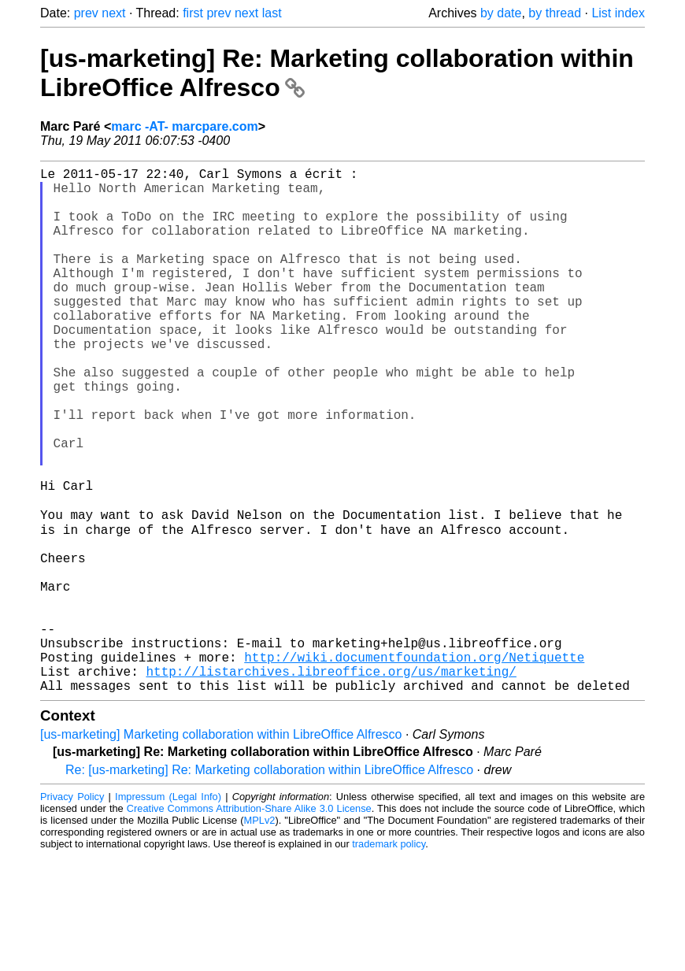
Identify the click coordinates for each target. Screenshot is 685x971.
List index (618, 13)
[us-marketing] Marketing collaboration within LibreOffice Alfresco (221, 849)
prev (86, 13)
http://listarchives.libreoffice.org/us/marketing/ (331, 782)
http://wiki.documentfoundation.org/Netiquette (414, 765)
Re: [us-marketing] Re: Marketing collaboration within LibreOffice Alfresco (269, 884)
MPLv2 (260, 935)
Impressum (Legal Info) (168, 911)
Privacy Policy (72, 911)
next (113, 13)
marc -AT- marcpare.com (184, 126)
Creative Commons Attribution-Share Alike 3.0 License (249, 923)
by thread (554, 13)
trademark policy (388, 959)
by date (500, 13)
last (272, 13)
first (193, 13)
